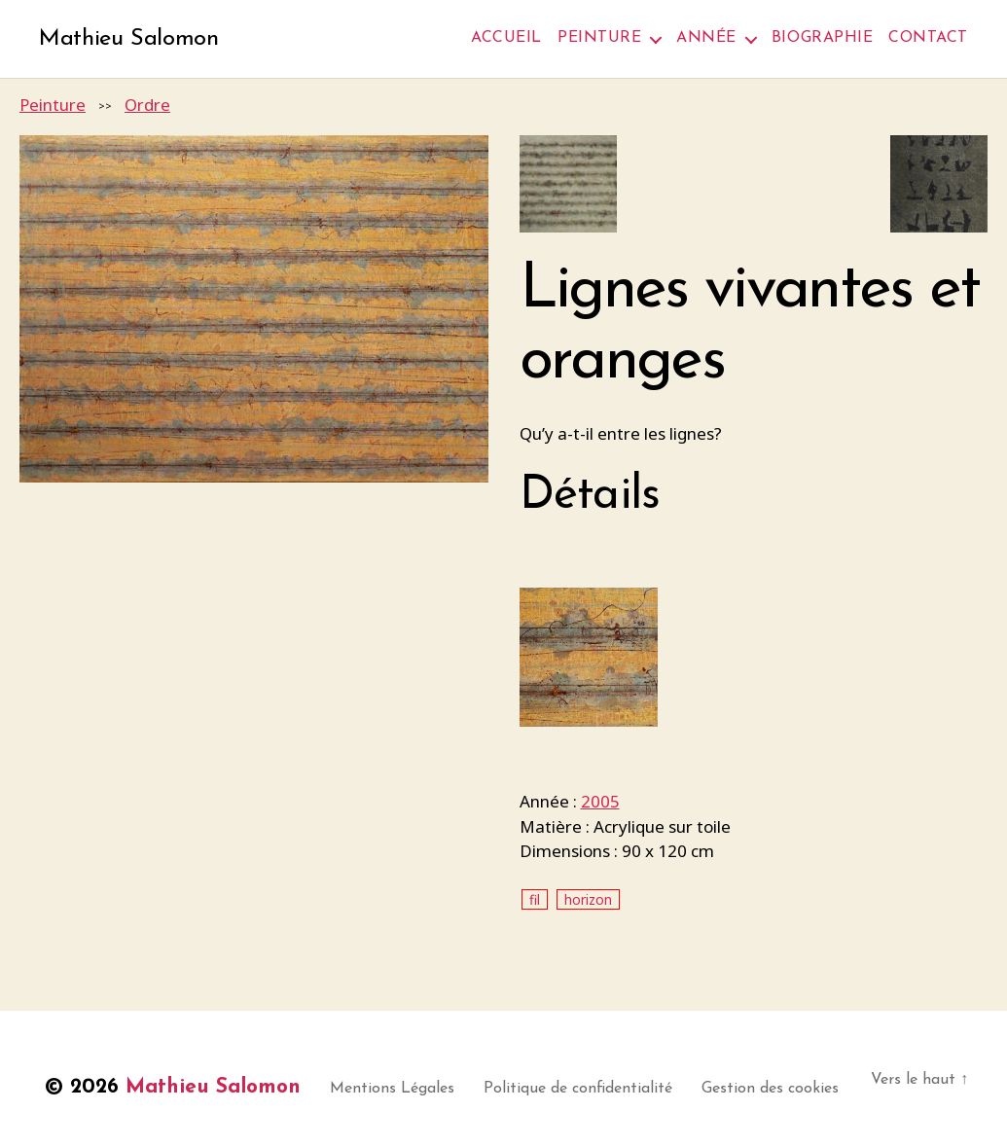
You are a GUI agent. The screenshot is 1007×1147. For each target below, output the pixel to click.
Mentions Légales (392, 1088)
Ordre (147, 104)
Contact (928, 38)
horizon (588, 899)
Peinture (599, 38)
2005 (600, 801)
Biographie (822, 38)
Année (706, 38)
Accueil (506, 38)
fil (534, 899)
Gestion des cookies (770, 1088)
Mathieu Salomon (129, 39)
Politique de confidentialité (578, 1088)
